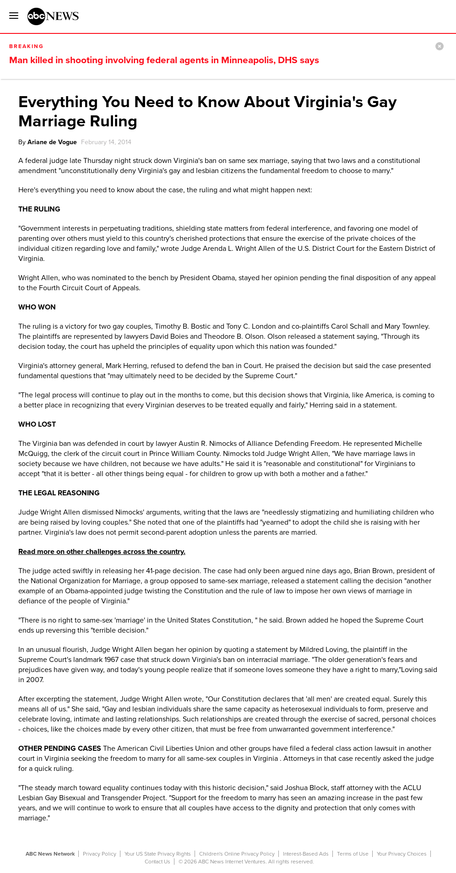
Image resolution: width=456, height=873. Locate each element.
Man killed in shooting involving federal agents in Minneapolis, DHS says (164, 60)
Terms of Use (353, 854)
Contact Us (157, 861)
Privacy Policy (99, 854)
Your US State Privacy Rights (158, 854)
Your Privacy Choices (402, 854)
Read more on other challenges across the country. (101, 551)
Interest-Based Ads (306, 854)
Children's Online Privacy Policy (237, 854)
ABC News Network (50, 854)
